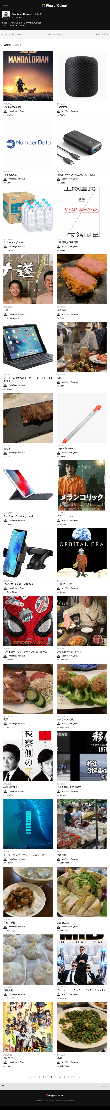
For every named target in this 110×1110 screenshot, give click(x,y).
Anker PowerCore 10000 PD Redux (76, 174)
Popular (17, 44)
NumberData (10, 174)
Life (8, 250)
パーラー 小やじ (65, 719)
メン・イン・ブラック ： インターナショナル (81, 990)
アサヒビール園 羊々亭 (69, 651)
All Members (55, 34)
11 (74, 1077)
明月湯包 (8, 990)
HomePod (62, 107)
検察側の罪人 (10, 787)
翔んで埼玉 (9, 1058)
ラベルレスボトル (13, 242)
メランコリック (65, 516)
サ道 (5, 310)
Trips (13, 250)
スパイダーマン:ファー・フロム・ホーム (25, 651)
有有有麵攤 (9, 922)
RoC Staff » (102, 34)
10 (69, 1077)
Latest (6, 44)
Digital (62, 115)
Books (62, 250)
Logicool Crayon (65, 448)
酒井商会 (61, 310)
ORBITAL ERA (64, 584)
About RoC (59, 1101)
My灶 (59, 1058)
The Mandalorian (12, 107)
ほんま (7, 448)
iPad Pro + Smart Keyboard (18, 516)
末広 (59, 377)
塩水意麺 (61, 854)
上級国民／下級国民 (67, 242)
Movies (10, 115)
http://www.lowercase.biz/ (15, 26)
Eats (62, 318)
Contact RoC (69, 1101)
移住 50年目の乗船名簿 (69, 787)
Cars (8, 183)
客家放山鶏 (63, 922)
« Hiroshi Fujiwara (11, 34)
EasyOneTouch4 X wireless (18, 584)
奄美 (5, 719)
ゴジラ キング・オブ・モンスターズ (23, 854)
